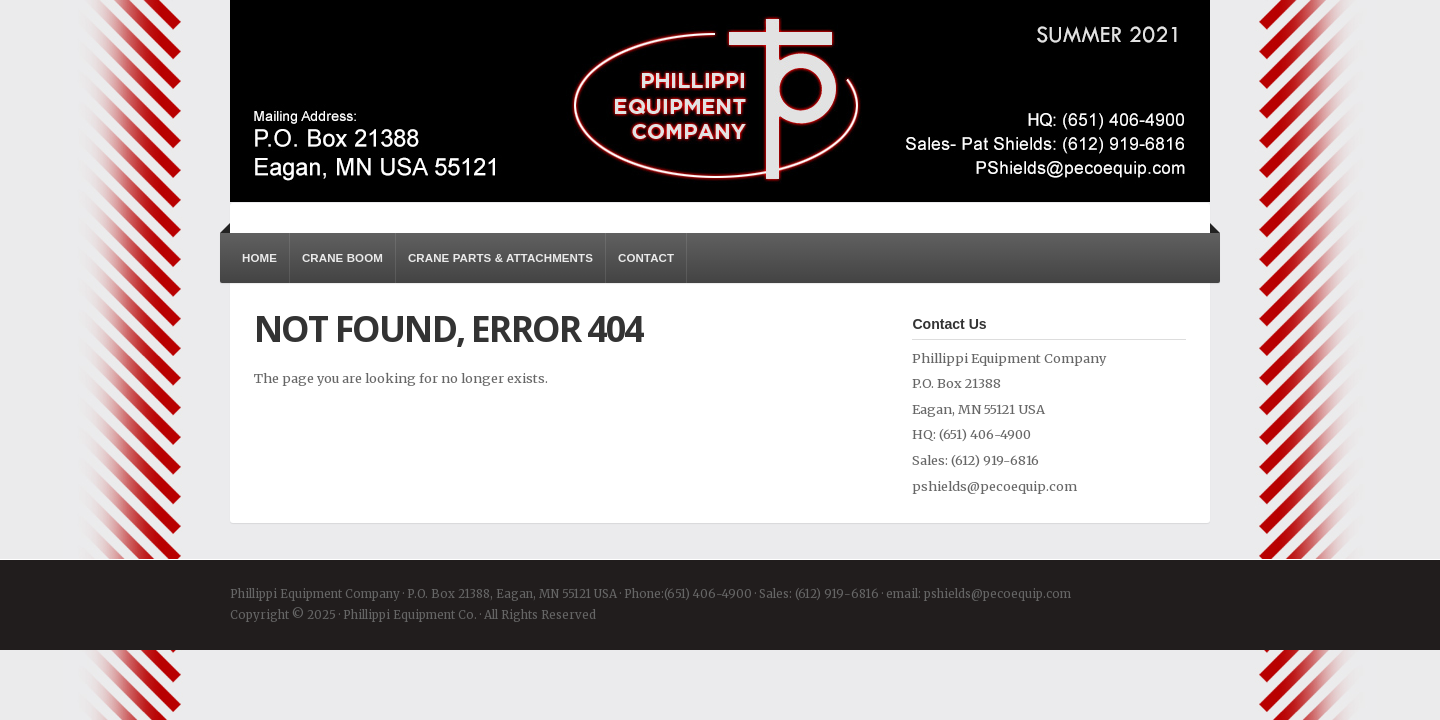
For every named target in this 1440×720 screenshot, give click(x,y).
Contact (646, 258)
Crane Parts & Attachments (500, 258)
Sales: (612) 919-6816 (819, 594)
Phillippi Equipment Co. (720, 101)
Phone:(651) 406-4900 (688, 594)
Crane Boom (342, 258)
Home (259, 258)
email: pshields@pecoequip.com (978, 594)
